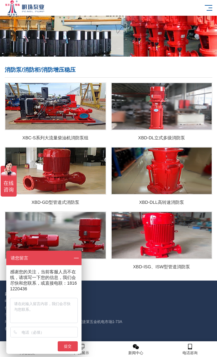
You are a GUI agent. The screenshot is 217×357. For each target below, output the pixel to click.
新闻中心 (136, 349)
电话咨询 (190, 349)
